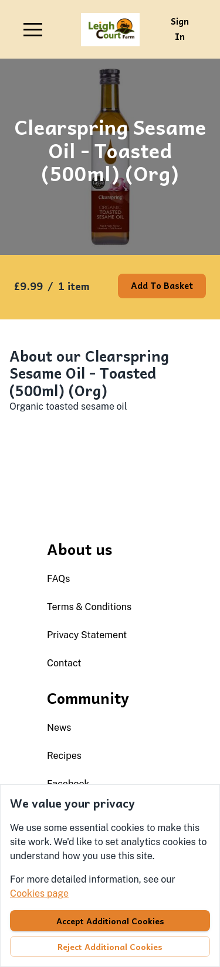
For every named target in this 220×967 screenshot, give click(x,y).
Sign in (180, 28)
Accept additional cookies (110, 920)
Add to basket (162, 285)
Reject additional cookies (110, 946)
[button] (33, 29)
